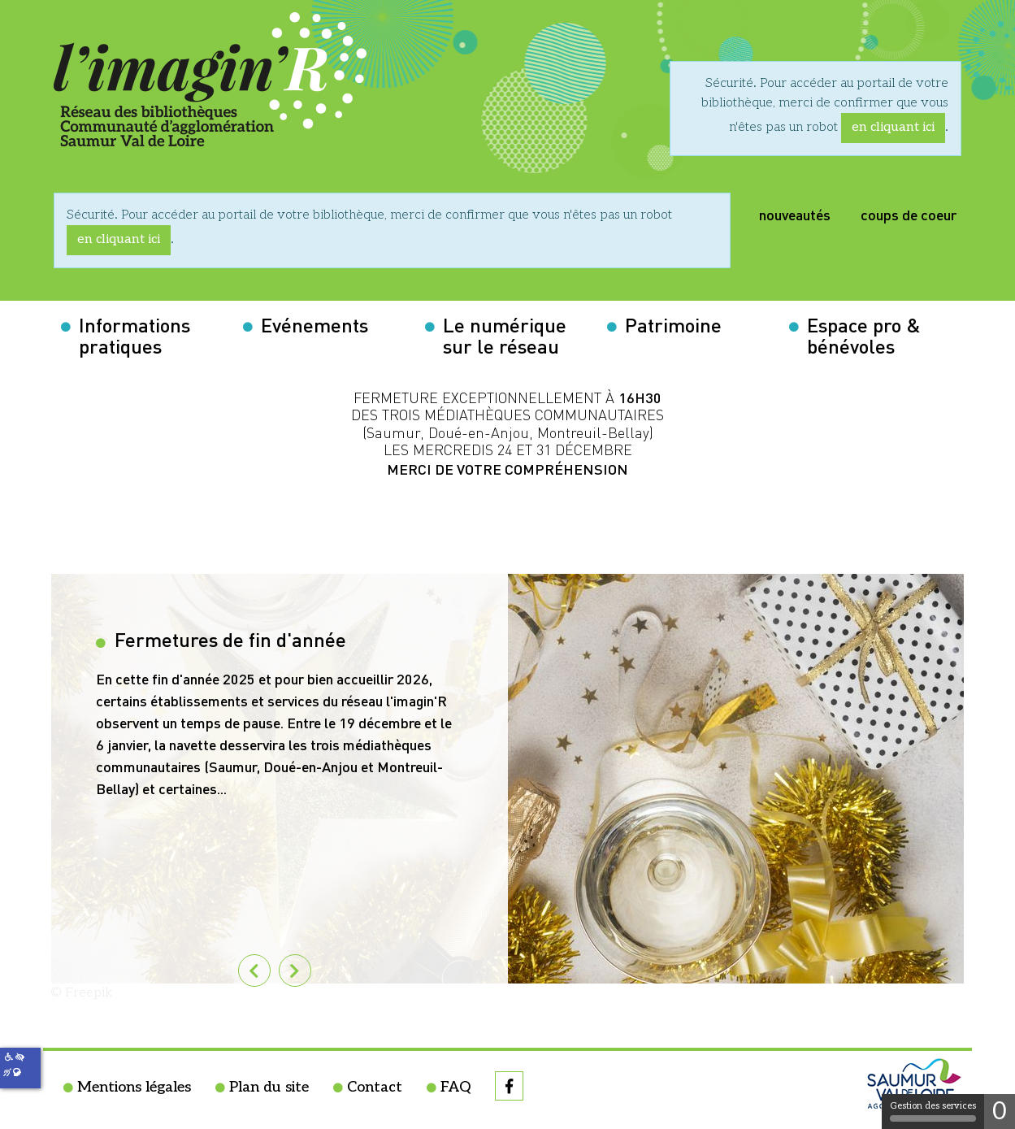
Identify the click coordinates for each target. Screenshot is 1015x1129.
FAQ (455, 1087)
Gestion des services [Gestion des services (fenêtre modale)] (933, 1111)
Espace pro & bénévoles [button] (864, 334)
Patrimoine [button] (673, 323)
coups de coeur (908, 213)
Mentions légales (134, 1087)
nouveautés (795, 213)
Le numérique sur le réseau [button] (504, 334)
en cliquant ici (893, 127)
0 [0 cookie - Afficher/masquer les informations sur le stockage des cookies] (999, 1112)
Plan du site (269, 1087)
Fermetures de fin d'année (228, 638)
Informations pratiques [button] (134, 334)
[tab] (295, 970)
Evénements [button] (314, 323)
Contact (374, 1087)
